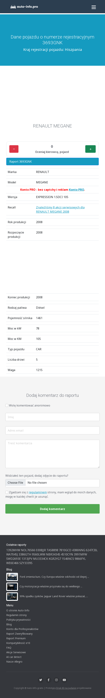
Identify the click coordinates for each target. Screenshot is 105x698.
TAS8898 (52, 550)
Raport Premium (16, 638)
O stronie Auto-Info (17, 610)
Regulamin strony (16, 615)
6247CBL (92, 550)
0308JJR (41, 550)
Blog (9, 624)
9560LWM (38, 554)
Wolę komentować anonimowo (29, 405)
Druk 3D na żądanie (66, 688)
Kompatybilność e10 (18, 643)
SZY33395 (25, 563)
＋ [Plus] (90, 149)
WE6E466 (12, 563)
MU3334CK (40, 559)
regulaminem (38, 492)
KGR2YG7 (55, 559)
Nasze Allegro (14, 661)
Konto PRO (76, 190)
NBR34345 (53, 554)
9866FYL (80, 559)
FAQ (8, 647)
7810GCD (65, 550)
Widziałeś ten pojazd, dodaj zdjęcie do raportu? (36, 476)
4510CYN (67, 554)
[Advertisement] (52, 93)
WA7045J (12, 554)
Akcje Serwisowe (16, 652)
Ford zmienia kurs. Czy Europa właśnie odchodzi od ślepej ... (54, 576)
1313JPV (27, 559)
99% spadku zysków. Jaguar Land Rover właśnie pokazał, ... (54, 596)
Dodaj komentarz (52, 509)
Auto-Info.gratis (35, 688)
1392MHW (13, 550)
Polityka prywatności (18, 619)
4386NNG (78, 550)
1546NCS (68, 559)
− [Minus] (14, 149)
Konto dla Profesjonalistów (22, 629)
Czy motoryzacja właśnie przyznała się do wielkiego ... (51, 586)
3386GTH (25, 554)
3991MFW (80, 554)
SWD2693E (13, 559)
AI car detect (14, 657)
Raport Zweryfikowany (19, 633)
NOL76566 (28, 550)
